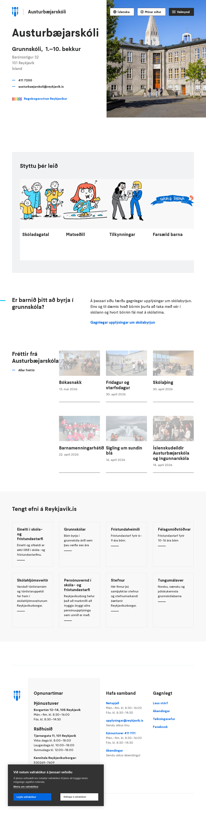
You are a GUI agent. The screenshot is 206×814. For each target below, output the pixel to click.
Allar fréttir (26, 379)
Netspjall (126, 708)
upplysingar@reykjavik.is (126, 723)
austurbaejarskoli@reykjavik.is (41, 86)
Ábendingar (126, 753)
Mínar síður (153, 12)
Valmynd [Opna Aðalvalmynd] (183, 12)
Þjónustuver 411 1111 (126, 738)
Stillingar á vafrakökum (75, 797)
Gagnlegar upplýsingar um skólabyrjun (122, 331)
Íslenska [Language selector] (124, 12)
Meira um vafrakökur (25, 786)
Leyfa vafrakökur (26, 797)
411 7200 (25, 80)
